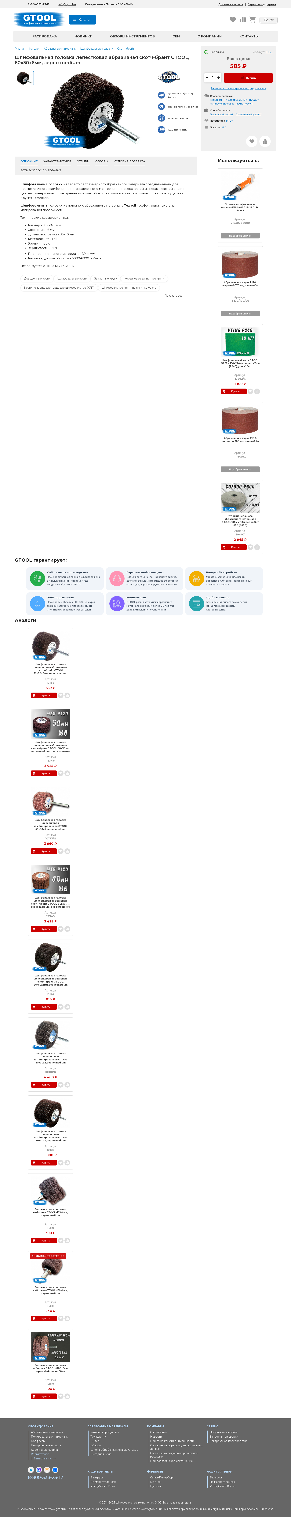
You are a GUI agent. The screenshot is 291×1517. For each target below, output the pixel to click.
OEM (176, 36)
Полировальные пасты (46, 1445)
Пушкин (155, 1486)
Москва (155, 1482)
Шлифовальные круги (72, 278)
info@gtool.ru (67, 4)
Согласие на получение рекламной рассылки (174, 1454)
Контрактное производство (229, 1441)
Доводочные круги (37, 278)
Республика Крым (102, 1486)
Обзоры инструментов (132, 36)
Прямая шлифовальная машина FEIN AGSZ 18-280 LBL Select (240, 207)
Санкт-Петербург (162, 1477)
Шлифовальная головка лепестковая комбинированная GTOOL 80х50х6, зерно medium (50, 1136)
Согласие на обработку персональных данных (176, 1447)
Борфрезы (38, 1441)
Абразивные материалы (47, 1432)
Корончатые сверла (44, 1449)
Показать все (174, 295)
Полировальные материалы (49, 1436)
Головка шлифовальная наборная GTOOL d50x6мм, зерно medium (50, 1290)
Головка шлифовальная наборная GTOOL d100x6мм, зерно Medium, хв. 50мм (50, 1368)
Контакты (249, 36)
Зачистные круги (105, 278)
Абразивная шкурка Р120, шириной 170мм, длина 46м (240, 284)
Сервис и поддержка (262, 4)
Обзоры (95, 1445)
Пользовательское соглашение (171, 1461)
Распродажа (44, 36)
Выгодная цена (100, 1454)
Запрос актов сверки (224, 1436)
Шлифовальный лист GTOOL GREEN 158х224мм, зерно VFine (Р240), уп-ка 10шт (240, 363)
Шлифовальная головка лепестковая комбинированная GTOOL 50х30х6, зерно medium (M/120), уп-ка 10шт (50, 825)
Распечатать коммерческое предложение (238, 88)
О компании (210, 36)
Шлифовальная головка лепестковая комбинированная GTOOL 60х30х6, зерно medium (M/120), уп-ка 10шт (50, 1058)
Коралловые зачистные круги (144, 278)
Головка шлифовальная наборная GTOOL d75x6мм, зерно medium (50, 1212)
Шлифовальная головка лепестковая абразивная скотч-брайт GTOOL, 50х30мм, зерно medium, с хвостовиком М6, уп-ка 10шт (50, 747)
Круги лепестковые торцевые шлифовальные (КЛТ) (59, 287)
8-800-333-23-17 (46, 1477)
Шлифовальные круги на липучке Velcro (129, 287)
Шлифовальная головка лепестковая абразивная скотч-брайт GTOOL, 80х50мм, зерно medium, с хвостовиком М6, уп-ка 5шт (50, 902)
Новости (156, 1436)
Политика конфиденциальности (172, 1441)
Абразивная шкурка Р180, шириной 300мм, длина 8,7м (240, 440)
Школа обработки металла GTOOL (114, 1449)
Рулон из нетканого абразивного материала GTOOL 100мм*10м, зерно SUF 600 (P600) (240, 521)
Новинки (84, 36)
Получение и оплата (224, 1432)
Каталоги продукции (104, 1432)
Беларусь (96, 1477)
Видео (95, 1441)
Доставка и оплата (230, 4)
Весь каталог (40, 1454)
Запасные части (45, 1458)
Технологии (98, 1436)
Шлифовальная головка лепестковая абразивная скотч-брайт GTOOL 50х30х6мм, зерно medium (50, 669)
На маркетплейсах (103, 1482)
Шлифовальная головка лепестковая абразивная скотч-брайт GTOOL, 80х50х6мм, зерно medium (50, 980)
